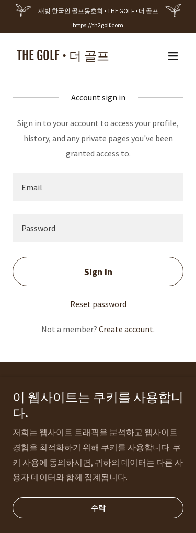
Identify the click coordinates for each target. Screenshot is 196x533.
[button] (173, 56)
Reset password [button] (98, 304)
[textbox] (98, 187)
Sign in (98, 272)
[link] (63, 57)
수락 (98, 508)
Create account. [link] (127, 329)
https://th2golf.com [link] (98, 25)
